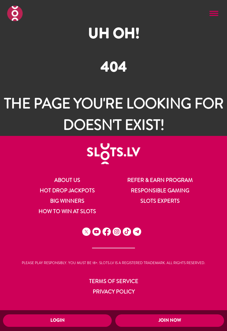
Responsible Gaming (160, 190)
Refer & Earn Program (160, 180)
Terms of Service (113, 281)
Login (57, 320)
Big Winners (67, 201)
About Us (67, 180)
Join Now (169, 320)
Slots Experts (160, 201)
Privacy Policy (114, 292)
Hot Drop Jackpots (67, 190)
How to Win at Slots (67, 211)
